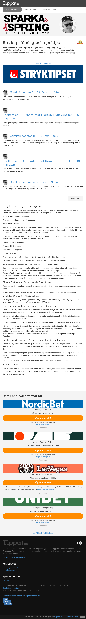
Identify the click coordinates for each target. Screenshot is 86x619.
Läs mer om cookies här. (71, 617)
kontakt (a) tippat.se (10, 568)
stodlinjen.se (41, 489)
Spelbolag (30, 9)
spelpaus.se (50, 489)
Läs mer (6, 580)
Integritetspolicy (9, 570)
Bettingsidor (49, 9)
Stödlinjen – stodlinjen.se (13, 588)
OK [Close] (82, 616)
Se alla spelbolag (43, 533)
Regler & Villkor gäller (43, 424)
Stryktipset (12, 9)
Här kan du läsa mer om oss (14, 557)
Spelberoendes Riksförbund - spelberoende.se (21, 596)
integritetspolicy (58, 617)
